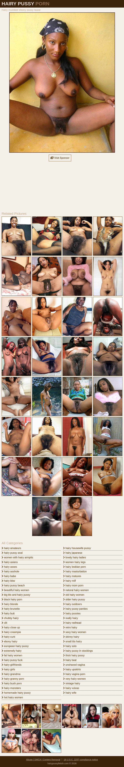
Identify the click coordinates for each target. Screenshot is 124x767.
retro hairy (70, 627)
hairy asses (9, 566)
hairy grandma (11, 674)
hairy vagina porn (74, 674)
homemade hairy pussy (16, 692)
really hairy (70, 618)
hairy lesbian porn (74, 566)
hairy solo (70, 646)
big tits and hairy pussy (16, 594)
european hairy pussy (15, 646)
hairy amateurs (11, 548)
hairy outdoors (72, 604)
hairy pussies (72, 613)
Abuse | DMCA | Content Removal (43, 759)
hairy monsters (11, 688)
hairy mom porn (73, 585)
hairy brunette (11, 608)
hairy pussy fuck (12, 660)
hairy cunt (8, 636)
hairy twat (70, 660)
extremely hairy (11, 650)
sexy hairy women (74, 632)
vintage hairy (71, 683)
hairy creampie (11, 632)
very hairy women (74, 678)
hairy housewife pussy (77, 548)
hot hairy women (12, 697)
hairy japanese (72, 552)
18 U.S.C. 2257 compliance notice (81, 759)
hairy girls (8, 669)
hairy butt (8, 613)
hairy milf (69, 580)
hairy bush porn (12, 683)
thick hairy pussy (74, 655)
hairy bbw (8, 580)
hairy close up (11, 627)
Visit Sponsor (60, 158)
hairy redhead (72, 622)
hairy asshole (10, 571)
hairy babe (9, 576)
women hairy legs (74, 562)
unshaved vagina (74, 664)
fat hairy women (12, 655)
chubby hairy (10, 618)
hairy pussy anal (12, 552)
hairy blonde (10, 604)
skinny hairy (71, 636)
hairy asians (10, 562)
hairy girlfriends (11, 664)
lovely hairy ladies (74, 557)
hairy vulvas (71, 688)
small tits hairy (72, 641)
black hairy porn (12, 599)
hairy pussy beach (13, 585)
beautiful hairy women (15, 590)
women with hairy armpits (17, 557)
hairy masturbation (75, 571)
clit (4, 622)
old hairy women (73, 594)
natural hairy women (76, 590)
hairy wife (69, 692)
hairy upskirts (72, 669)
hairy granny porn (13, 678)
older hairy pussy (74, 599)
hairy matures (72, 576)
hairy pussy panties (75, 608)
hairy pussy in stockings (78, 650)
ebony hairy (9, 641)
